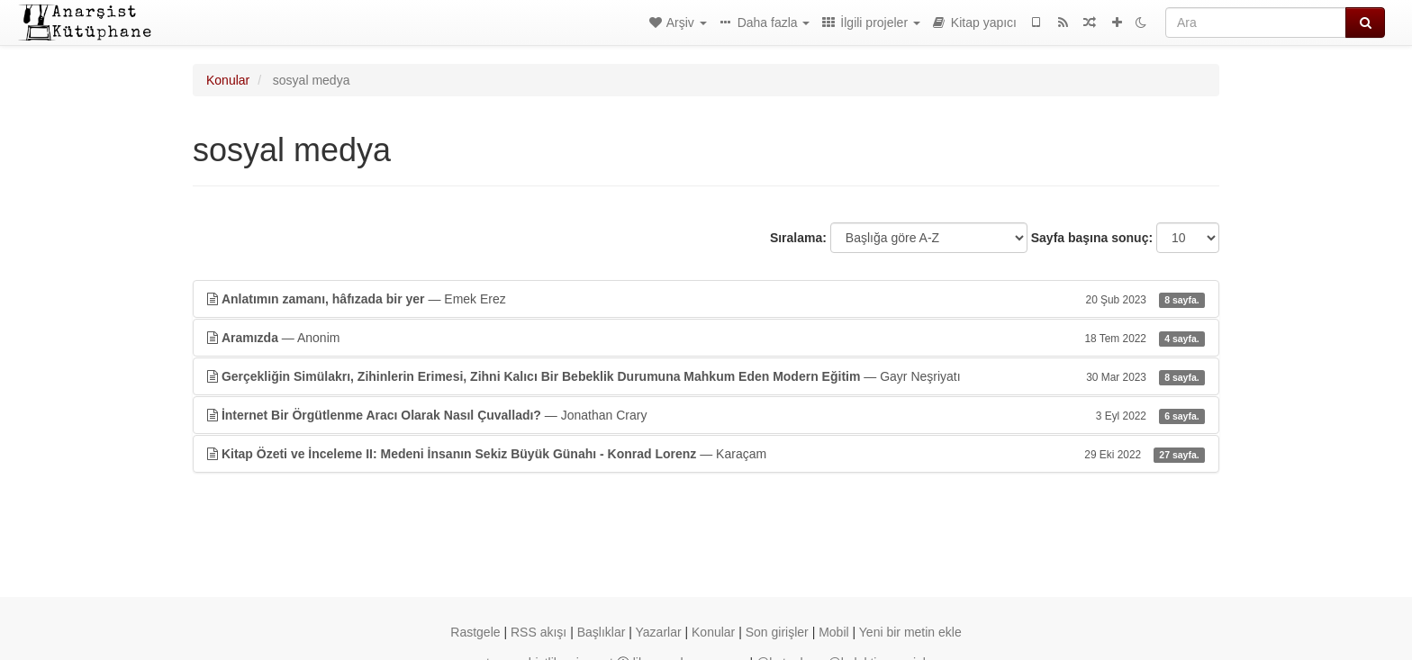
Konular (227, 80)
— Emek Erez (706, 299)
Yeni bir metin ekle (910, 632)
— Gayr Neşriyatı (706, 376)
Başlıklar (601, 632)
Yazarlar (659, 632)
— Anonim (706, 338)
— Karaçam (706, 454)
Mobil (833, 632)
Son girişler (777, 632)
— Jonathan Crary (706, 415)
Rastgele (475, 632)
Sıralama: (798, 238)
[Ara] (1255, 22)
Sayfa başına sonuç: (1092, 238)
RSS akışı (538, 632)
